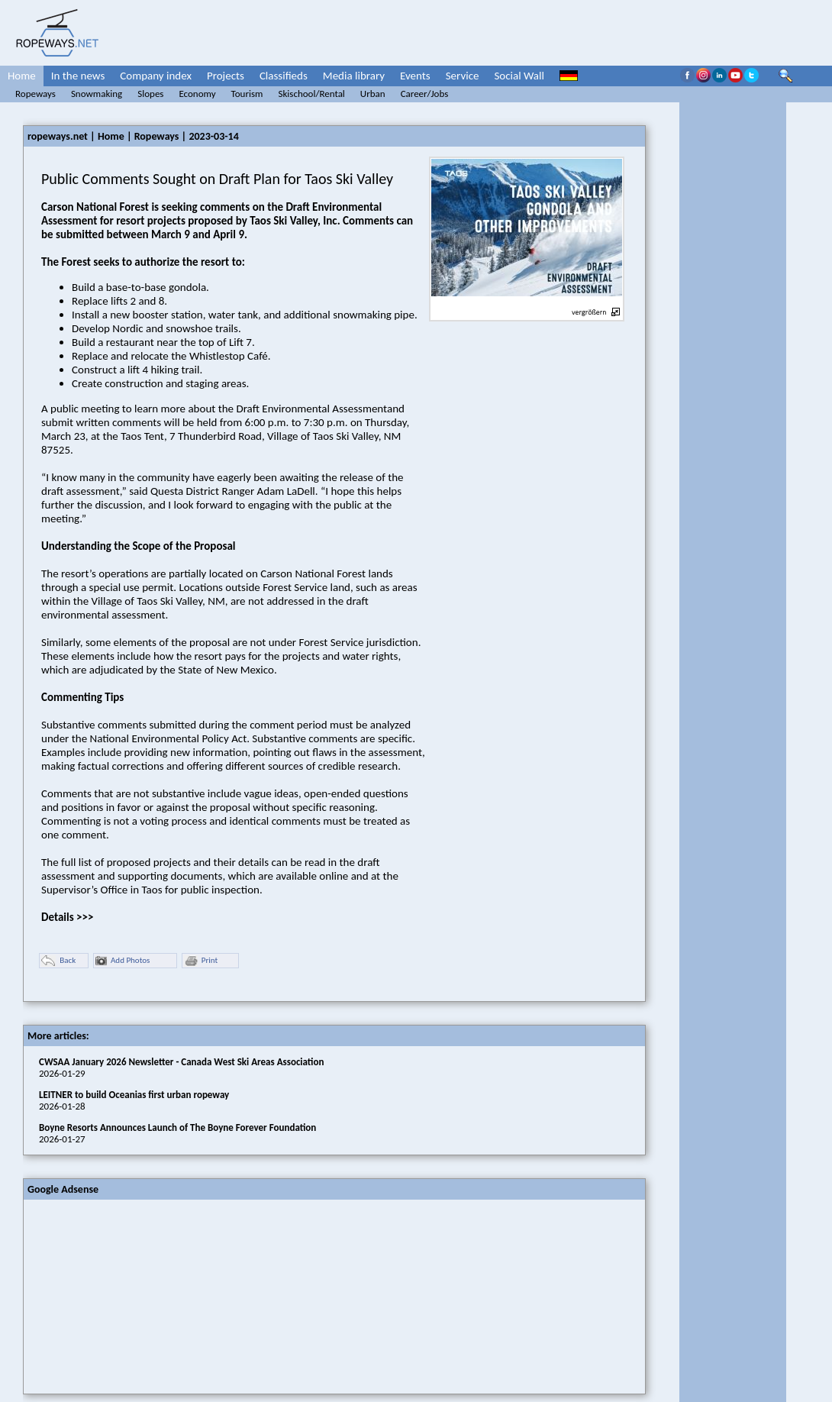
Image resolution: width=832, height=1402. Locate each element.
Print (201, 961)
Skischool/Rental (311, 93)
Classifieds (284, 75)
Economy (197, 93)
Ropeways (35, 93)
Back (58, 961)
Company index (156, 75)
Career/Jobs (425, 93)
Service (462, 75)
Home (22, 75)
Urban (372, 93)
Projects (225, 75)
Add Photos (122, 961)
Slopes (150, 93)
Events (415, 75)
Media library (354, 75)
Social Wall (519, 75)
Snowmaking (96, 93)
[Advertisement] (138, 1295)
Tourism (247, 93)
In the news (78, 75)
